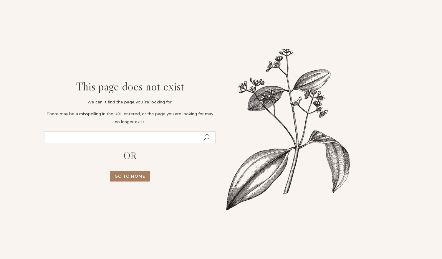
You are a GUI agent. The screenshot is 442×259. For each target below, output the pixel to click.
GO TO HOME (130, 176)
